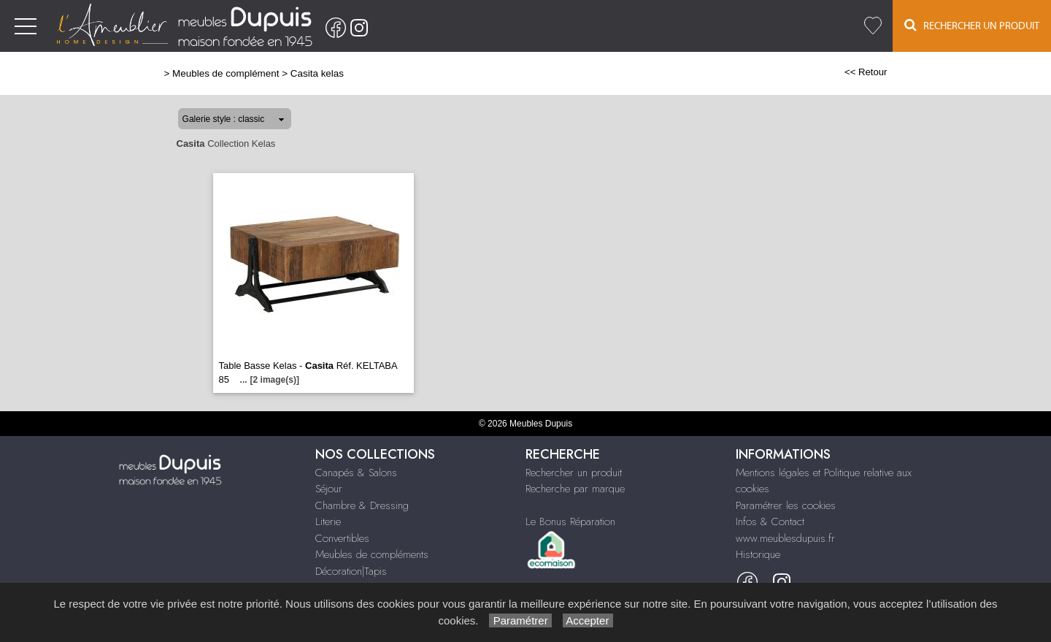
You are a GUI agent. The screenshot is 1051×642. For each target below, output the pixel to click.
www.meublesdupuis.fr (785, 538)
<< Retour (866, 71)
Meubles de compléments (371, 554)
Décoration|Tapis (351, 571)
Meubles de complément (225, 73)
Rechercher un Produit (971, 25)
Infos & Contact (770, 521)
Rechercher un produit (574, 473)
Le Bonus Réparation (570, 521)
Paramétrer (520, 620)
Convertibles (342, 538)
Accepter (587, 620)
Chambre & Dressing (362, 505)
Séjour (328, 489)
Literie (328, 521)
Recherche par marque (575, 489)
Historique (758, 554)
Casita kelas (317, 73)
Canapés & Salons (356, 473)
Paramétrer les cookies (786, 505)
